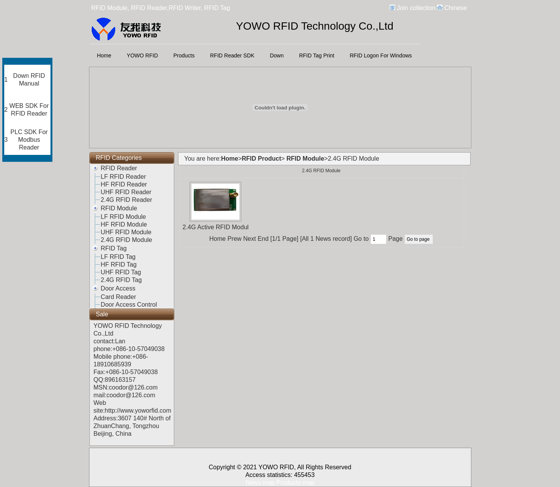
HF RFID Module (124, 224)
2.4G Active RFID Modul (216, 227)
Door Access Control (129, 304)
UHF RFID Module (126, 232)
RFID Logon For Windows (381, 55)
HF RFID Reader (124, 184)
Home (104, 55)
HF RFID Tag (118, 264)
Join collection (416, 8)
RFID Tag (113, 248)
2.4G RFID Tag (121, 280)
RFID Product (261, 158)
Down (277, 55)
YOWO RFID (142, 55)
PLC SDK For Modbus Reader (29, 140)
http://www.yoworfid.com (138, 410)
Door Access (118, 288)
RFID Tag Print (317, 55)
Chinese (455, 8)
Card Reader (118, 297)
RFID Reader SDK (232, 55)
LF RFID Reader (123, 176)
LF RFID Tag (118, 257)
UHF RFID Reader (126, 192)
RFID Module (119, 208)
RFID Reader (119, 168)
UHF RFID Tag (121, 272)
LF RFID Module (123, 216)
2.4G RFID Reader (126, 199)
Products (184, 55)
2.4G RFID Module (126, 240)
